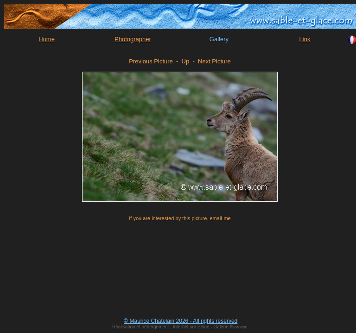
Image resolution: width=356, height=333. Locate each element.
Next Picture (214, 61)
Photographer (132, 39)
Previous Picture (151, 61)
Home (46, 39)
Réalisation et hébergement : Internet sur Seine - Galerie (170, 326)
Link (305, 39)
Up (186, 61)
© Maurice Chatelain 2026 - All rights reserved (180, 321)
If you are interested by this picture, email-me (179, 218)
